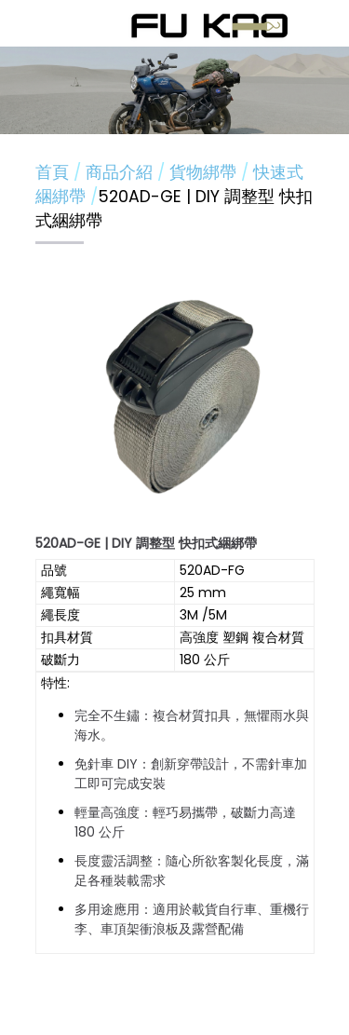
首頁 (52, 172)
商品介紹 (121, 172)
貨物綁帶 (205, 172)
